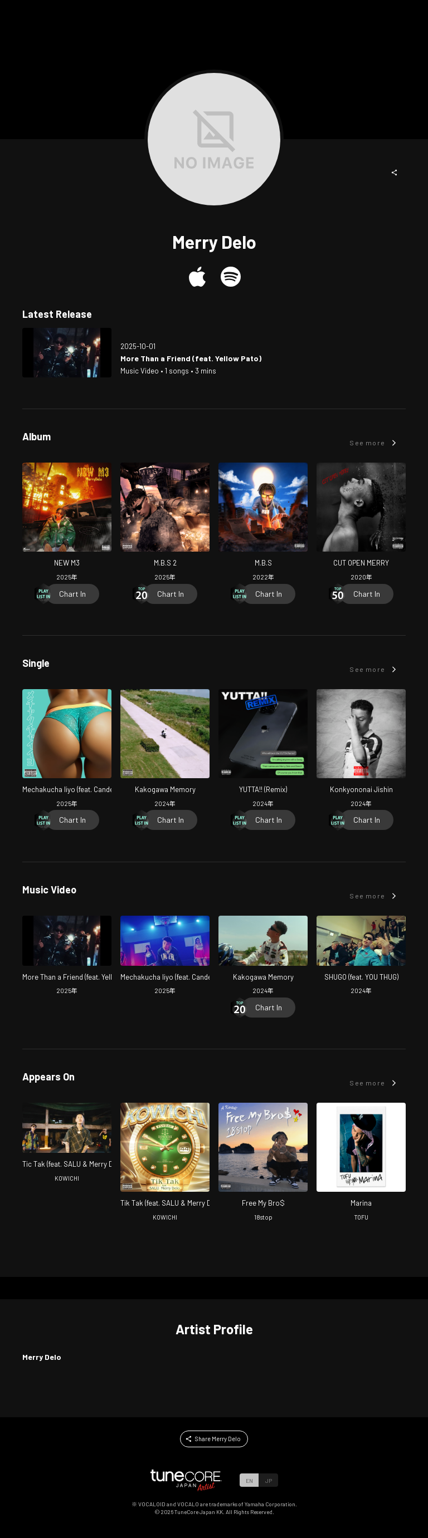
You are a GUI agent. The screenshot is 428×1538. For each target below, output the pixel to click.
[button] (394, 172)
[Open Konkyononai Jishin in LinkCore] (361, 749)
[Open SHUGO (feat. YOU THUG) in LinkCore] (361, 957)
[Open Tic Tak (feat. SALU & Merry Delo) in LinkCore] (66, 1144)
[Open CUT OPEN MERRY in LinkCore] (361, 523)
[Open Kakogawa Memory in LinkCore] (165, 749)
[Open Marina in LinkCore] (361, 1163)
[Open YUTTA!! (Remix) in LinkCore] (263, 749)
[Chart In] (72, 594)
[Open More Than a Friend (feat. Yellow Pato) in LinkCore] (66, 353)
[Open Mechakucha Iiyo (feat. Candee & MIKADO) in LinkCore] (66, 749)
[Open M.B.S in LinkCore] (263, 523)
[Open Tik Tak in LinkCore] (165, 1163)
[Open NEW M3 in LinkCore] (66, 523)
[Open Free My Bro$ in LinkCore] (263, 1163)
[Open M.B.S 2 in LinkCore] (165, 523)
